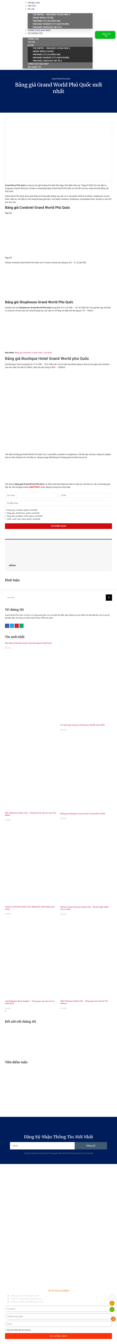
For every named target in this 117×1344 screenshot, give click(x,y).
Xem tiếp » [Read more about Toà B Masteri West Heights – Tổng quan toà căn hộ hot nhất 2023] (8, 1008)
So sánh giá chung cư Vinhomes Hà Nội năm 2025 (82, 725)
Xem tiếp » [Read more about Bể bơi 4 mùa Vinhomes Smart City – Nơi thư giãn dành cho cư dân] (63, 914)
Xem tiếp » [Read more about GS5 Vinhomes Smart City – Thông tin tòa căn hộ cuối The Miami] (8, 820)
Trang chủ (34, 2)
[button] (10, 103)
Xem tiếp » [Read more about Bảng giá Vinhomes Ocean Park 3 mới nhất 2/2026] (63, 818)
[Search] (109, 597)
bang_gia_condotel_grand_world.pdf (22, 510)
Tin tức (32, 6)
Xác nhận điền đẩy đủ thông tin (19, 1330)
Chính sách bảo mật (39, 30)
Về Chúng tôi (35, 33)
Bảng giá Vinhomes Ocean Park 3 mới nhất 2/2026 (82, 814)
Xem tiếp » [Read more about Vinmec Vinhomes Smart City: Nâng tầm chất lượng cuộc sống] (8, 914)
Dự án (31, 9)
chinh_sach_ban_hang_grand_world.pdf (23, 519)
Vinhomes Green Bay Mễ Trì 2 (47, 27)
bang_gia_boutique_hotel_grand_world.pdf (24, 516)
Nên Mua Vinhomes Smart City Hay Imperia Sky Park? (28, 643)
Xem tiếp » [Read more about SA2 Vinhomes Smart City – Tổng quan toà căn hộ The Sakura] (63, 1008)
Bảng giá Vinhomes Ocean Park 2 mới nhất (33, 352)
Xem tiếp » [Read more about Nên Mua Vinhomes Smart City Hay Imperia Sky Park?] (8, 648)
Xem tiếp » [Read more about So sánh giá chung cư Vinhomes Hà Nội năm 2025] (63, 730)
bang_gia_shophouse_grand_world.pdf (23, 513)
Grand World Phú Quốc (61, 79)
